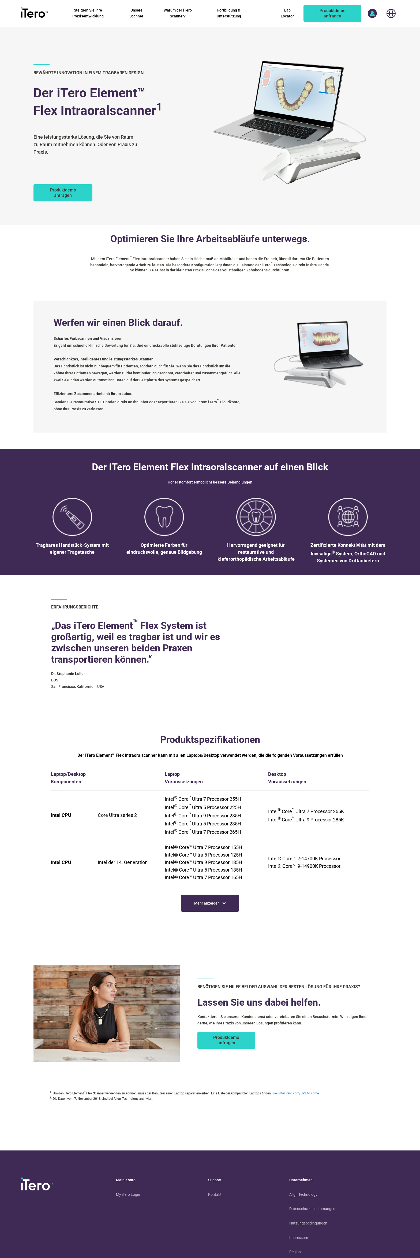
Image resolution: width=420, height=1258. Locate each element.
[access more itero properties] (372, 13)
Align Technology (303, 1194)
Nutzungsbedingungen (308, 1223)
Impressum (298, 1237)
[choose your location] (391, 13)
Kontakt (215, 1194)
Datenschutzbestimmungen (312, 1209)
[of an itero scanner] (332, 13)
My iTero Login (128, 1194)
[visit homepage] (37, 1185)
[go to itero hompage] (34, 13)
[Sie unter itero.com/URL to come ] (296, 1093)
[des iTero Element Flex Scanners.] (62, 192)
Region (295, 1252)
